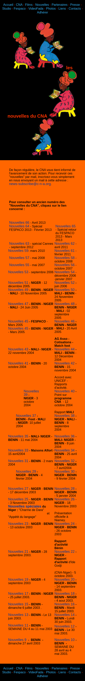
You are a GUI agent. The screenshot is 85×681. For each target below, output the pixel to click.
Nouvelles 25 (18, 499)
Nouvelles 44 (64, 349)
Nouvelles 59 (18, 251)
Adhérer (42, 12)
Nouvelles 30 (65, 471)
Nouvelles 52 (64, 283)
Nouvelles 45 (18, 321)
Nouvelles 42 (64, 363)
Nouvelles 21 (18, 552)
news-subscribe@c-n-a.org (30, 184)
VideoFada (36, 8)
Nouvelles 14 (64, 615)
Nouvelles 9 (17, 640)
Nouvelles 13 (18, 615)
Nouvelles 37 (26, 416)
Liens (62, 8)
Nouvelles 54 (64, 272)
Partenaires (60, 4)
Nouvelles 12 (64, 626)
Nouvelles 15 (18, 604)
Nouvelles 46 (64, 321)
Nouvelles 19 (18, 579)
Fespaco (20, 8)
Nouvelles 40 (64, 391)
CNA (19, 4)
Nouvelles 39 (31, 393)
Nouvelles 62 (64, 243)
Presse (75, 4)
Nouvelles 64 (19, 226)
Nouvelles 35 (18, 436)
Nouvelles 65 (65, 226)
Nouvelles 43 (18, 349)
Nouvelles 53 (18, 272)
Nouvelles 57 (19, 258)
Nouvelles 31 (18, 461)
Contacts (75, 8)
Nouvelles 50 (64, 290)
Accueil (8, 4)
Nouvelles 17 (18, 594)
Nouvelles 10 (65, 640)
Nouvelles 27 (18, 489)
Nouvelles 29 (26, 471)
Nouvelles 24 (64, 524)
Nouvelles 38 (64, 416)
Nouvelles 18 (64, 594)
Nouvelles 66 (19, 222)
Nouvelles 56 (64, 265)
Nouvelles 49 (18, 290)
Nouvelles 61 (64, 251)
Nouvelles (42, 4)
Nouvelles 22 (64, 552)
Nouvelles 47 (18, 304)
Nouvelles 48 (64, 304)
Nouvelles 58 (64, 258)
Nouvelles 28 (64, 489)
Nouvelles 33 (18, 450)
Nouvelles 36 (64, 436)
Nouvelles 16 (64, 604)
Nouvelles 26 (64, 499)
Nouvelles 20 (64, 579)
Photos (51, 8)
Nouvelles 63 (19, 243)
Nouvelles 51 (18, 283)
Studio (6, 8)
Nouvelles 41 (18, 363)
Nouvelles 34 (65, 450)
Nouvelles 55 (19, 265)
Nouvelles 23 (18, 524)
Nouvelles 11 (18, 625)
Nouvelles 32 (64, 461)
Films (29, 4)
